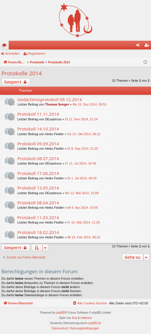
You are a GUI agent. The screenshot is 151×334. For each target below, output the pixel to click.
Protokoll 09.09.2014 (38, 144)
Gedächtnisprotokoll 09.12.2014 (49, 99)
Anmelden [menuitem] (139, 46)
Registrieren (36, 53)
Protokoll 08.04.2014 (38, 203)
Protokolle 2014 (21, 73)
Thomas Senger (57, 104)
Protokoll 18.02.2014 (38, 232)
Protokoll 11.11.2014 (38, 114)
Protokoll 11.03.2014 (38, 217)
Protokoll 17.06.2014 (38, 173)
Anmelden (12, 53)
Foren (5, 46)
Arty (74, 317)
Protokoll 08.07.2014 (38, 158)
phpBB (60, 312)
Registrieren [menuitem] (148, 46)
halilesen (86, 317)
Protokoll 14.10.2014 (38, 129)
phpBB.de (94, 323)
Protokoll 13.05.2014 (38, 188)
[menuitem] (89, 303)
